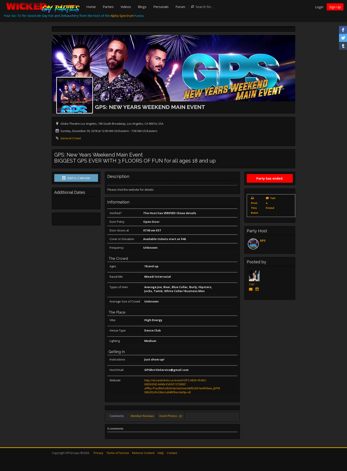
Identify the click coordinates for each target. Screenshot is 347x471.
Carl (251, 284)
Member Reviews (142, 416)
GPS (263, 240)
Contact (172, 453)
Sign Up (335, 7)
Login (319, 7)
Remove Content (143, 453)
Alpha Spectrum (122, 15)
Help (161, 453)
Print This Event (254, 207)
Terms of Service (117, 453)
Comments (117, 416)
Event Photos (171, 416)
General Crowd (70, 138)
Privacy (98, 453)
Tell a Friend (270, 202)
